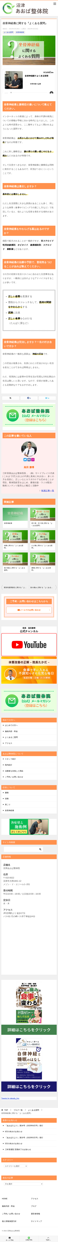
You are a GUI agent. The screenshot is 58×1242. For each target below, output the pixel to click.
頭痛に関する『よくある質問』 (13, 547)
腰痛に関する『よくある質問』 (41, 569)
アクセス (8, 743)
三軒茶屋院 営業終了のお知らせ (18, 1149)
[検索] (23, 849)
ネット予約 (10, 1238)
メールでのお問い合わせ (33, 610)
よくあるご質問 (11, 737)
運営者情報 (35, 1214)
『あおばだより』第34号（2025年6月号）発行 (24, 1126)
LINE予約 (29, 1239)
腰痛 (7, 793)
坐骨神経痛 (20, 32)
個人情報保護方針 (9, 1221)
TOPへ (48, 1239)
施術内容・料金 (11, 731)
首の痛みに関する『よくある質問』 (14, 569)
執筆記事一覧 (47, 491)
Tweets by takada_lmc (10, 1098)
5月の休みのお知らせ (13, 1143)
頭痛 (7, 799)
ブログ (33, 1206)
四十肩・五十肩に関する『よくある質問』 (41, 524)
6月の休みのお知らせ (13, 1131)
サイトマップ (36, 1221)
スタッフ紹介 (10, 759)
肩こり (7, 804)
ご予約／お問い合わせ (14, 777)
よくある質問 (8, 32)
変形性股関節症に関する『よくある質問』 (16, 587)
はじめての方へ (11, 725)
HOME (4, 1199)
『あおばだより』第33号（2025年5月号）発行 (24, 1138)
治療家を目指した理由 (14, 771)
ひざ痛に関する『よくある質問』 (41, 547)
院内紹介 (8, 765)
